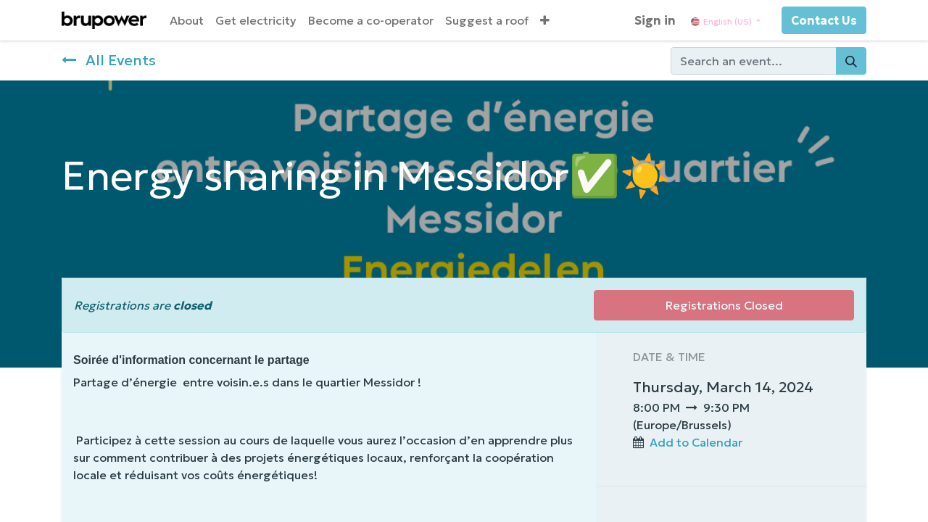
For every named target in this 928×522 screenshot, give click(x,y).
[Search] (851, 61)
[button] (544, 20)
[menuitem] (187, 20)
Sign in (655, 20)
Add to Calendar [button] (696, 442)
